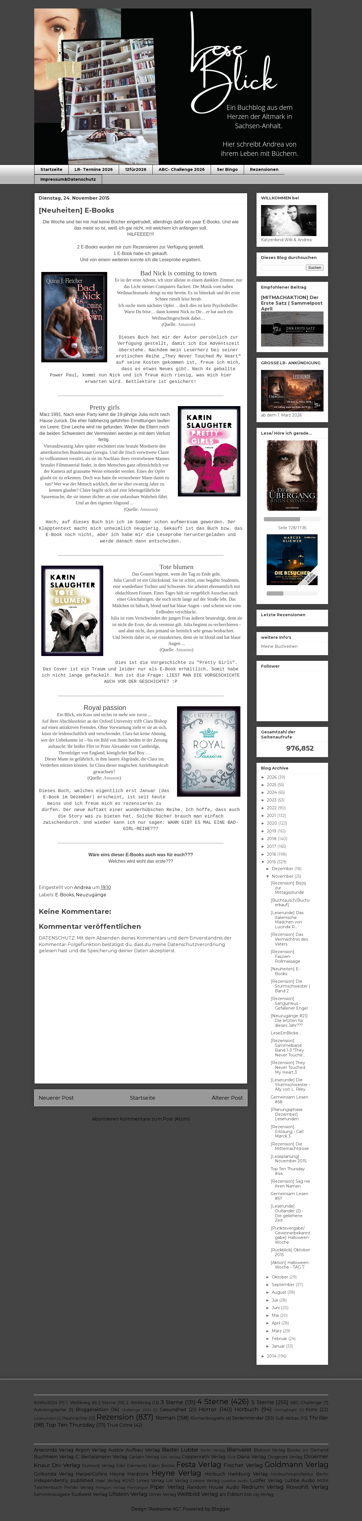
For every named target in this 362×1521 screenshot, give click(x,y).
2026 (272, 777)
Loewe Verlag (204, 1480)
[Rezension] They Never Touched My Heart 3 (288, 1067)
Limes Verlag (150, 1480)
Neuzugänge (91, 894)
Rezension (115, 1417)
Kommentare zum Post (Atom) (155, 1119)
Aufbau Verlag (143, 1450)
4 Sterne (212, 1401)
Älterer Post (227, 1097)
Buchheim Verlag (54, 1456)
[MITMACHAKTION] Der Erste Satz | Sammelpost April (292, 303)
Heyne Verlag (176, 1472)
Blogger (221, 1509)
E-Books (64, 894)
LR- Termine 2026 (94, 169)
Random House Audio (213, 1487)
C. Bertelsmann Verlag (101, 1456)
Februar (280, 1338)
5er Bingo (227, 169)
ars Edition (231, 1494)
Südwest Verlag (89, 1494)
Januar (279, 1346)
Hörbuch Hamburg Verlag (236, 1474)
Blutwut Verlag (269, 1450)
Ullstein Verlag (128, 1494)
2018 (272, 838)
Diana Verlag (251, 1456)
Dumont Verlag (98, 1465)
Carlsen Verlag (144, 1456)
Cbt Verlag (170, 1457)
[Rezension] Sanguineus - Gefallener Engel (289, 1003)
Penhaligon (137, 1487)
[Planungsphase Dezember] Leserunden (287, 1114)
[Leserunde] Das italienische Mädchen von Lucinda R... (287, 919)
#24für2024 (45, 1402)
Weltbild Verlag (197, 1494)
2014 (272, 1356)
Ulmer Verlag (162, 1494)
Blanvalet (239, 1449)
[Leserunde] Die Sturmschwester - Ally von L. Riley (290, 1084)
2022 (272, 807)
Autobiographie (50, 1409)
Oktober (280, 1277)
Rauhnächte (74, 1418)
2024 (272, 792)
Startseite (51, 169)
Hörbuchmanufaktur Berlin (299, 1474)
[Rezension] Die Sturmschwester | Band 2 (290, 986)
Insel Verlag (107, 1480)
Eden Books (161, 1465)
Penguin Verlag (110, 1487)
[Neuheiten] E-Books (285, 971)
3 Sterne (172, 1402)
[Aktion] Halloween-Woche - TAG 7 (290, 1265)
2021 (272, 815)
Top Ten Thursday (70, 1424)
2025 (272, 784)
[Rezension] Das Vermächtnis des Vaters (289, 939)
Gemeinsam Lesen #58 (289, 1099)
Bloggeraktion (92, 1409)
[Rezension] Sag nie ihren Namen (290, 1184)
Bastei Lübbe (180, 1449)
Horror (208, 1409)
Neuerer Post (56, 1097)
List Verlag (177, 1480)
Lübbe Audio (300, 1480)
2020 (272, 823)
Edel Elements (131, 1465)
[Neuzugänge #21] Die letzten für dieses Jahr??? (289, 1020)
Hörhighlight (285, 1410)
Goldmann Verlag (296, 1464)
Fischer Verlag (243, 1465)
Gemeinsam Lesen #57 (289, 1196)
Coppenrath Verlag (204, 1456)
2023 (272, 800)
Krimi (311, 1409)
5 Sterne (262, 1402)
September (284, 1284)
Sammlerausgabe (52, 1494)
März (277, 1330)
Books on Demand (307, 1450)
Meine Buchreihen (279, 646)
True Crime (120, 1425)
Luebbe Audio (234, 1481)
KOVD (128, 1480)
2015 (272, 861)
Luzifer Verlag (266, 1480)
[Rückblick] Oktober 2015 (290, 1252)
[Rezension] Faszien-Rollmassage (285, 956)
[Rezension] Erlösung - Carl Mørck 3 (287, 1131)
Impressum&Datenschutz (68, 179)
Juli (275, 1300)
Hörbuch (246, 1409)
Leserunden (45, 1418)
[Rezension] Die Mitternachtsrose (290, 1146)
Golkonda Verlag (54, 1474)
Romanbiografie (208, 1418)
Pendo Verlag (78, 1487)
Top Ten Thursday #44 (288, 1171)
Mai (276, 1315)
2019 (272, 831)
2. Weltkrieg (138, 1402)
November (283, 876)
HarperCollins (91, 1474)
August (279, 1292)
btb (248, 1494)
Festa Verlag (198, 1464)
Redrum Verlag (262, 1486)
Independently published (63, 1480)
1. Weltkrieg (78, 1402)
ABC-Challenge (306, 1402)
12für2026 (135, 169)
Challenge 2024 (136, 1410)
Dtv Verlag (66, 1465)
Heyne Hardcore (129, 1474)
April (276, 1323)
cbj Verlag (263, 1494)
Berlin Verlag (213, 1450)
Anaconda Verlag (54, 1450)
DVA (231, 1457)
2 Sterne (107, 1402)
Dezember (283, 868)
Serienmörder (248, 1418)
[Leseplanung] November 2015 (288, 1159)
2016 (272, 854)
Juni (276, 1307)
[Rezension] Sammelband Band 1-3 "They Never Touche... (288, 1047)
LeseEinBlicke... (286, 1033)
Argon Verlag (91, 1450)
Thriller (318, 1417)
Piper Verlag (167, 1486)
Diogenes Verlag (285, 1456)
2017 (272, 846)
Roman (166, 1417)
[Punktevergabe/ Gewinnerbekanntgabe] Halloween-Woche (290, 1235)
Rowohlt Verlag (307, 1486)
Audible (116, 1450)
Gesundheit (173, 1409)
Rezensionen (264, 169)
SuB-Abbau (287, 1418)
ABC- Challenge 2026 (182, 169)
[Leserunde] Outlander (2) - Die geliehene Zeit (287, 1213)
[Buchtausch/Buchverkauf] (290, 903)
